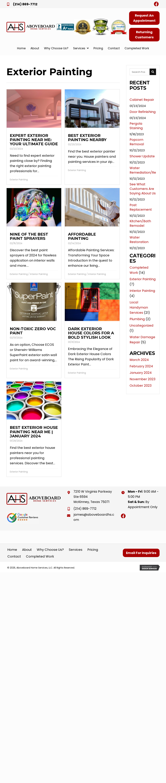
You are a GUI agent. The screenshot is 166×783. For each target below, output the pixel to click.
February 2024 (141, 366)
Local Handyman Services (139, 307)
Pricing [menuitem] (92, 549)
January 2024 (141, 372)
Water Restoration (139, 239)
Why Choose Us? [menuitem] (50, 549)
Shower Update (142, 156)
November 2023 (142, 379)
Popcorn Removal (137, 141)
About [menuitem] (27, 549)
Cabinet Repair (142, 99)
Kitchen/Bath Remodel (140, 223)
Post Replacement (141, 207)
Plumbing (137, 319)
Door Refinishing (143, 112)
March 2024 (139, 360)
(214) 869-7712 (25, 4)
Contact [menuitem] (14, 556)
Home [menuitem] (12, 549)
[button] (156, 4)
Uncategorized (141, 325)
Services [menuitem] (75, 549)
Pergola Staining (136, 125)
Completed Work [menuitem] (40, 556)
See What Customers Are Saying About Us (143, 189)
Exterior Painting (19, 179)
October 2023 (140, 385)
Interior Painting (39, 274)
